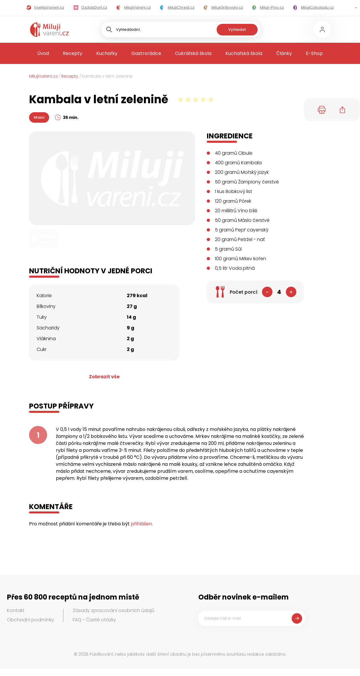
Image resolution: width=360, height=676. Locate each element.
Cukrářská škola (193, 53)
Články (284, 53)
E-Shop (314, 53)
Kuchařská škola (243, 53)
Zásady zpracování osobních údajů (113, 610)
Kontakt (15, 610)
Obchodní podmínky (30, 619)
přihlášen (141, 523)
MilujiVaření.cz (43, 76)
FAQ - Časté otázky (94, 619)
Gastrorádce (146, 53)
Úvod (43, 53)
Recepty (72, 53)
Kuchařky (106, 53)
